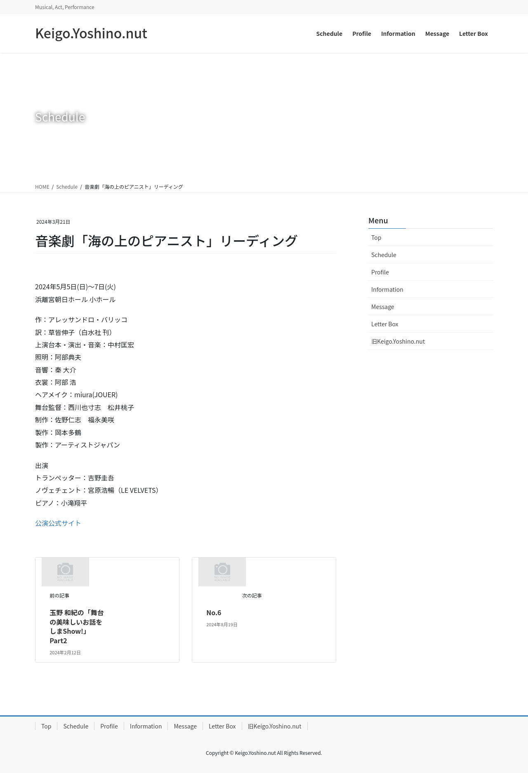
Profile (380, 272)
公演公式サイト (58, 523)
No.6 (213, 612)
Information (387, 289)
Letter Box (384, 324)
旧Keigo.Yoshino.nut (398, 341)
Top (376, 237)
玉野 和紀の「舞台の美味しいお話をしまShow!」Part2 (77, 626)
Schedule (383, 255)
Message (382, 306)
